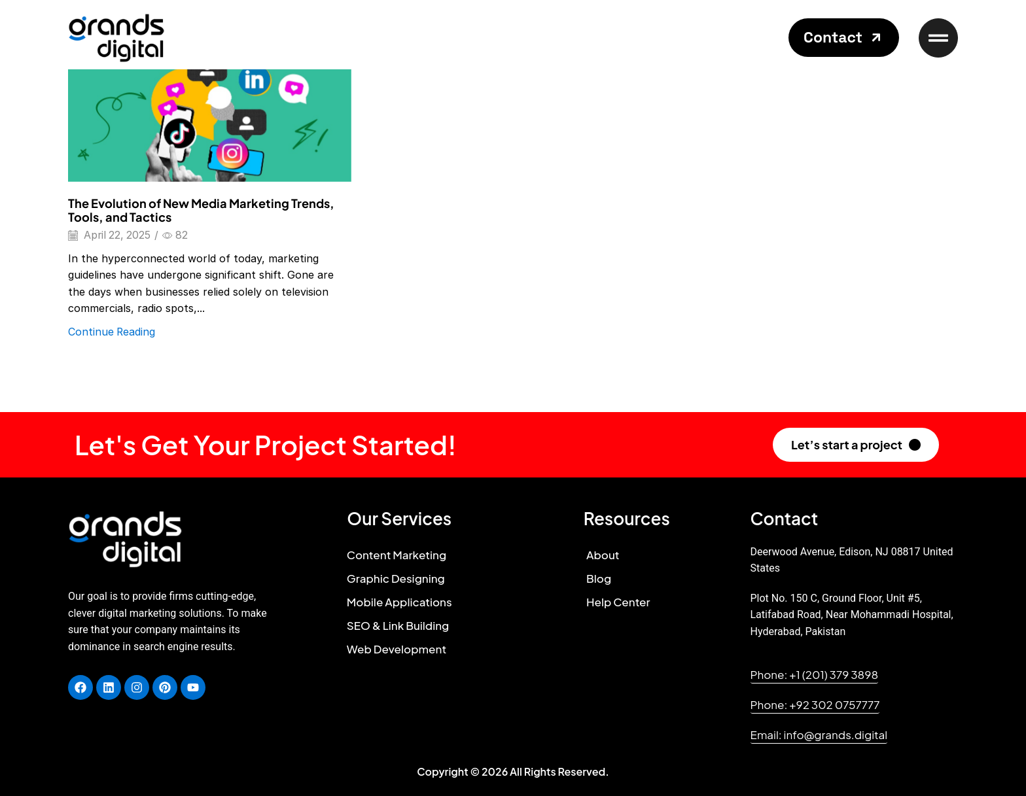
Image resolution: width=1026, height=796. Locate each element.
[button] (843, 37)
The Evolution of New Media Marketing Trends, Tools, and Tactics (201, 210)
